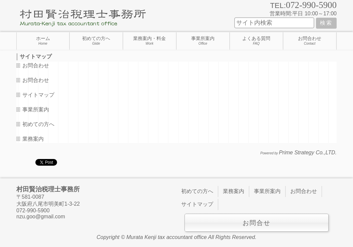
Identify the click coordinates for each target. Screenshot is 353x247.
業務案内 (33, 139)
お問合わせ (309, 40)
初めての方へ (96, 40)
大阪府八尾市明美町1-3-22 (48, 204)
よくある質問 (256, 40)
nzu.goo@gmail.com (40, 216)
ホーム (43, 40)
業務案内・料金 (149, 40)
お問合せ (257, 222)
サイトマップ (38, 95)
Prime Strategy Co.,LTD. (308, 152)
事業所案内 (202, 40)
